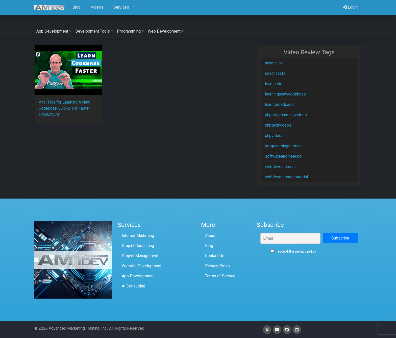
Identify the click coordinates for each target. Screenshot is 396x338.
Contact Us (214, 255)
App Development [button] (52, 31)
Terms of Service (220, 276)
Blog (209, 245)
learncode (273, 83)
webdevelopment (280, 166)
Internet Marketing (138, 235)
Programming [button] (129, 31)
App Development (138, 276)
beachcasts (275, 73)
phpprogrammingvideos (286, 114)
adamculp (273, 63)
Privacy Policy (217, 265)
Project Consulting (138, 245)
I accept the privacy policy (293, 251)
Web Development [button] (164, 31)
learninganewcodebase (285, 94)
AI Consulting (133, 286)
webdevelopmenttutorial (286, 177)
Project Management (140, 255)
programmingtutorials (284, 145)
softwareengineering (283, 156)
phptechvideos (278, 125)
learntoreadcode (279, 104)
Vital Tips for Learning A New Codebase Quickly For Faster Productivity (64, 108)
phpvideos (274, 135)
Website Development (141, 265)
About (210, 235)
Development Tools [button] (92, 31)
